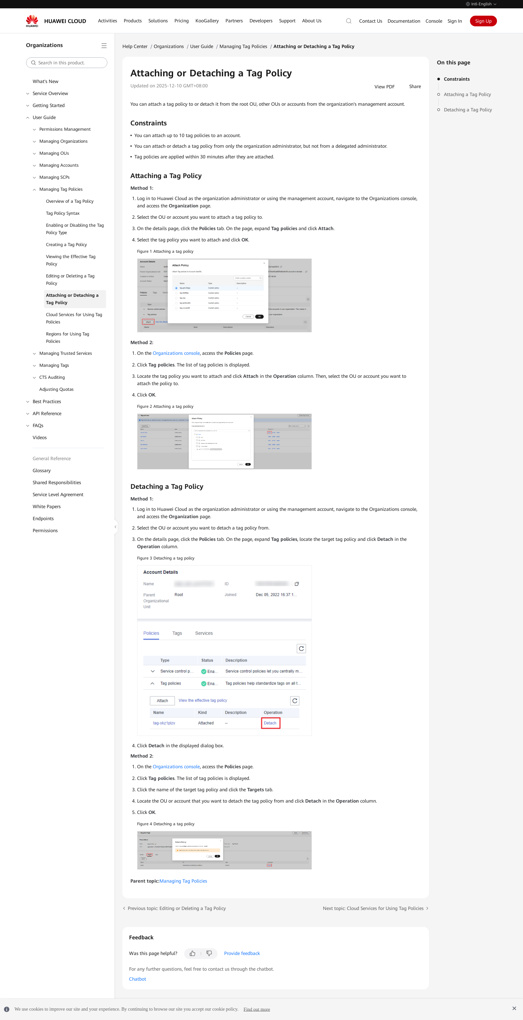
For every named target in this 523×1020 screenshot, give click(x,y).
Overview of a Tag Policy (69, 201)
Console (434, 21)
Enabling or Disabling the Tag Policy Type (75, 229)
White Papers (47, 506)
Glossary (42, 470)
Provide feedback (242, 953)
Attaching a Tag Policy (467, 94)
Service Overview (50, 93)
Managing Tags (54, 365)
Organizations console (176, 353)
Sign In (455, 21)
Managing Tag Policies (61, 189)
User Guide (44, 117)
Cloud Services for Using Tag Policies (74, 318)
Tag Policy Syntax (62, 213)
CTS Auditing (52, 377)
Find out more (256, 1009)
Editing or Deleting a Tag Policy (70, 279)
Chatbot (137, 979)
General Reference (52, 458)
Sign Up (483, 21)
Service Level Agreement (58, 494)
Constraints (457, 79)
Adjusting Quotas (56, 389)
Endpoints (43, 518)
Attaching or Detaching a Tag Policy (72, 299)
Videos (40, 437)
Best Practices (47, 401)
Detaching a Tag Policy (468, 109)
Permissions (45, 530)
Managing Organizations (63, 141)
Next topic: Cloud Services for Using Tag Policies (373, 908)
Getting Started (49, 105)
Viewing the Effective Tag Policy (70, 260)
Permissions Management (65, 129)
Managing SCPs (54, 177)
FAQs (38, 425)
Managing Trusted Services (65, 353)
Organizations (169, 46)
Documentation (404, 21)
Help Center (134, 46)
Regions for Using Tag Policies (67, 337)
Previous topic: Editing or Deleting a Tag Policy (177, 908)
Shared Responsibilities (57, 482)
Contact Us (370, 21)
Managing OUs (54, 153)
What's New (45, 81)
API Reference (47, 413)
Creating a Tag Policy (66, 244)
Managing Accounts (59, 165)
